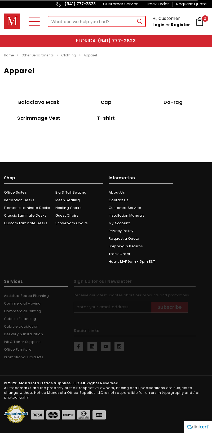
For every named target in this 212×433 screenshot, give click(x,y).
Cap (106, 102)
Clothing (68, 55)
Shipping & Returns (126, 246)
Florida (106, 40)
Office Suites (15, 192)
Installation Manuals (127, 215)
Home (9, 55)
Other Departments (37, 55)
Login (158, 25)
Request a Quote (124, 238)
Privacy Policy (121, 230)
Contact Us (119, 200)
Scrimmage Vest (38, 118)
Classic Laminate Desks (25, 215)
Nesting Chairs (68, 207)
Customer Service (125, 207)
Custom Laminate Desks (25, 223)
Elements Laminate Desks (27, 207)
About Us (117, 192)
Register (180, 25)
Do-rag (173, 102)
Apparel (90, 55)
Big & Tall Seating (71, 192)
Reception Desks (19, 200)
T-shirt (106, 118)
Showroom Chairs (71, 223)
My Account (119, 223)
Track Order (119, 253)
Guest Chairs (67, 215)
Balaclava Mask (39, 102)
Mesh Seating (67, 200)
